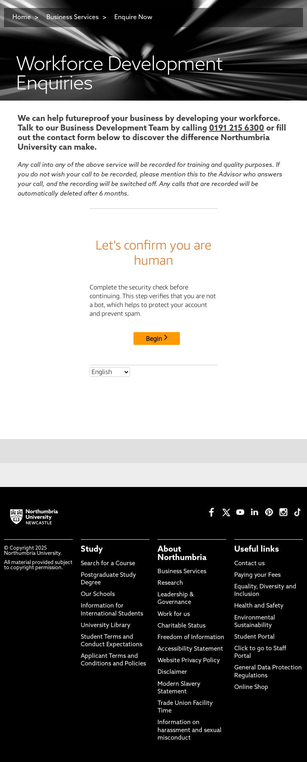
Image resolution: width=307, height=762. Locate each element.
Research (170, 583)
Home (21, 17)
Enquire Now (133, 17)
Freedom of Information (190, 638)
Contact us (249, 564)
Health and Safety (258, 606)
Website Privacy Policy (188, 661)
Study (92, 550)
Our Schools (98, 595)
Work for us (173, 615)
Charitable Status (181, 626)
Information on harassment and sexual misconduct (189, 730)
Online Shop (251, 688)
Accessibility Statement (190, 649)
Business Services (72, 17)
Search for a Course (108, 564)
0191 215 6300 (236, 129)
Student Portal (254, 637)
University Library (105, 626)
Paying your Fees (257, 575)
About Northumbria (182, 554)
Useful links (256, 550)
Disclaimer (172, 672)
